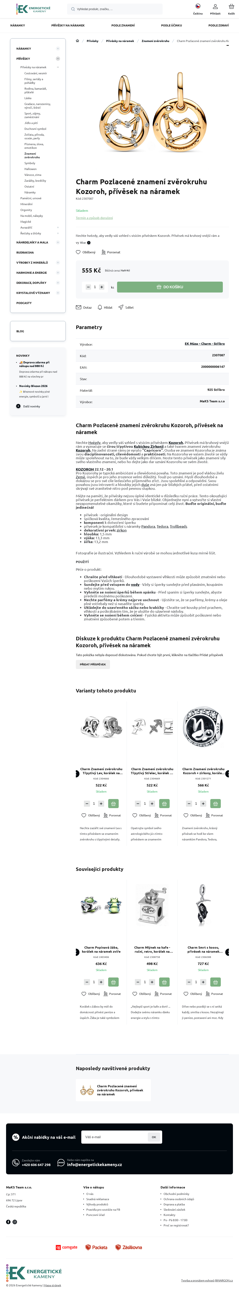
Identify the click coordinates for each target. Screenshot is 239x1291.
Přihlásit (154, 1137)
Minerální (26, 204)
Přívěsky (92, 41)
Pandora (148, 526)
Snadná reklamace (97, 1199)
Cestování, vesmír (35, 73)
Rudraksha (25, 252)
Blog (20, 331)
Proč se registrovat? (176, 1225)
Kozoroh (176, 442)
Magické (25, 221)
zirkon (122, 530)
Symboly (29, 163)
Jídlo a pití (31, 123)
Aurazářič (26, 227)
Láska (27, 98)
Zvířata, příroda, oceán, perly (34, 136)
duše (145, 484)
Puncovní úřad (95, 1215)
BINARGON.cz (224, 1280)
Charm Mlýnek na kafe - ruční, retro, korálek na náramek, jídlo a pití (152, 950)
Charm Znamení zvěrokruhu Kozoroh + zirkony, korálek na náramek (203, 771)
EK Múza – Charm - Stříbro (205, 343)
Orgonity (26, 210)
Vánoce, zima (32, 174)
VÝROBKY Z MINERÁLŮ (32, 262)
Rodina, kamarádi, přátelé (35, 90)
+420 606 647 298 (36, 1164)
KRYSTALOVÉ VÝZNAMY (33, 293)
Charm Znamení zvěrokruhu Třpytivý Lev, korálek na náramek (101, 771)
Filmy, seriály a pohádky (33, 80)
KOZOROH (85, 469)
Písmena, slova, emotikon (34, 145)
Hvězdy (94, 442)
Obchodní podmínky (176, 1194)
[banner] (33, 10)
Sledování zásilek (174, 1209)
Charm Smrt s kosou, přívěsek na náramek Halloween (203, 950)
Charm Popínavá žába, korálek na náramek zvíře (101, 950)
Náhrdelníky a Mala (32, 242)
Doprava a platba (174, 1204)
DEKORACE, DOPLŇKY (31, 282)
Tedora (162, 526)
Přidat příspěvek (93, 664)
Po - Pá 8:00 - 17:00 (175, 1220)
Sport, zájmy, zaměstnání (32, 115)
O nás (89, 1194)
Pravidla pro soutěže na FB (103, 1209)
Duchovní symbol (35, 128)
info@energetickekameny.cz (94, 1164)
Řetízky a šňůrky (30, 233)
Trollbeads (178, 526)
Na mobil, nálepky (31, 215)
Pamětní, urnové (30, 198)
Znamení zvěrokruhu (155, 41)
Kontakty (169, 1215)
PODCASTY (24, 303)
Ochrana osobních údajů (179, 1199)
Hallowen (30, 169)
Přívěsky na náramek (120, 41)
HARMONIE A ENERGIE (31, 272)
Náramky (23, 48)
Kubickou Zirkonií (149, 446)
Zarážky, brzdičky (35, 180)
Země (80, 477)
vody (135, 584)
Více (83, 242)
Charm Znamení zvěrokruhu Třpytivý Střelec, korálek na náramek (152, 771)
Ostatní (29, 186)
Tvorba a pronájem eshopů (198, 1280)
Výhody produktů (97, 1204)
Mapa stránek (52, 1285)
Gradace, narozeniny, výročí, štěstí (37, 105)
